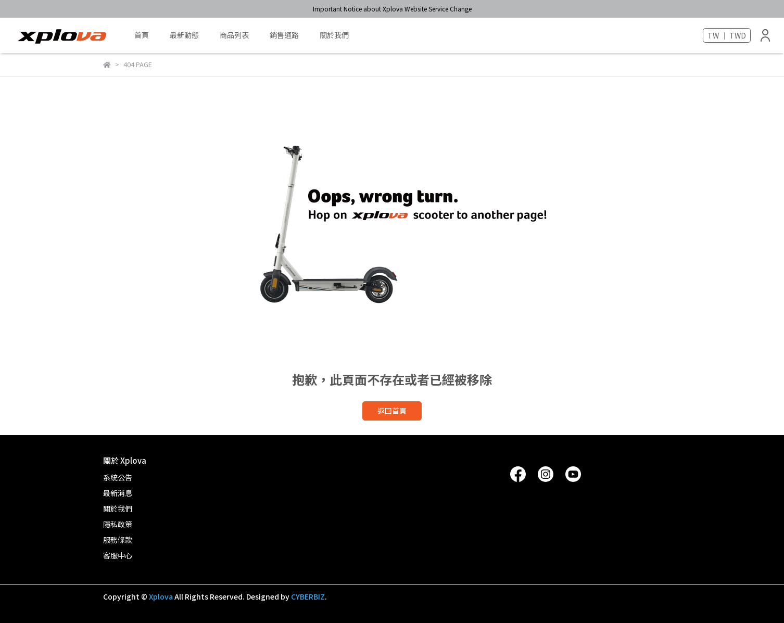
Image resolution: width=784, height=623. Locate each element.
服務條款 (117, 540)
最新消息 (117, 493)
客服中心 (117, 555)
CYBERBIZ (308, 596)
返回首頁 (392, 410)
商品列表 (234, 35)
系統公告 (117, 477)
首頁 (141, 35)
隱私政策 (117, 524)
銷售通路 (284, 35)
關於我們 (334, 35)
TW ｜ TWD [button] (726, 35)
